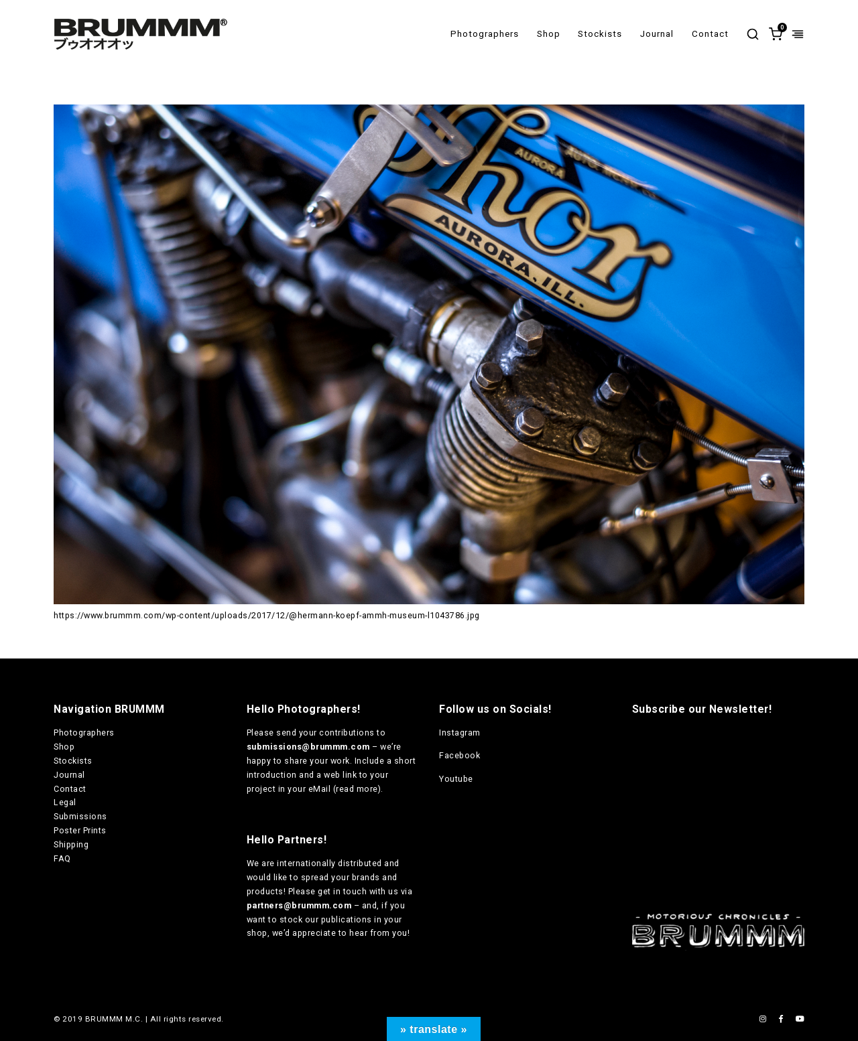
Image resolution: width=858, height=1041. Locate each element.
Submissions (80, 816)
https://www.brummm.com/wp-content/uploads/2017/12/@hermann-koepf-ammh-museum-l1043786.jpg (267, 615)
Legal (65, 802)
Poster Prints (80, 830)
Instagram (460, 732)
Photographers (484, 33)
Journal (657, 33)
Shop (548, 33)
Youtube (456, 779)
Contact (710, 33)
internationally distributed (329, 863)
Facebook (459, 755)
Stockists (600, 33)
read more (357, 789)
